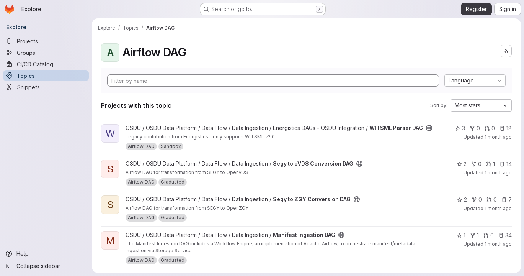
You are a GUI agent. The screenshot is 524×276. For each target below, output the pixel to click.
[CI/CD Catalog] (46, 64)
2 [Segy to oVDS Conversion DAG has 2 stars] (462, 164)
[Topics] (46, 75)
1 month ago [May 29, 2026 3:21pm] (498, 244)
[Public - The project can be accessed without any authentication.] (429, 128)
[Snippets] (46, 87)
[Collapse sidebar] (46, 266)
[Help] (46, 253)
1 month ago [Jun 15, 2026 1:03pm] (498, 137)
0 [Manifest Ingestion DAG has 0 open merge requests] (488, 235)
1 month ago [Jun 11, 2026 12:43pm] (498, 173)
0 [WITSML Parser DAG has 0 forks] (475, 128)
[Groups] (46, 52)
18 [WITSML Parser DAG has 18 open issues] (506, 128)
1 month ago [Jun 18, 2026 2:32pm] (498, 208)
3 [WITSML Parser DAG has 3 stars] (460, 128)
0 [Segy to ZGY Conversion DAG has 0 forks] (477, 199)
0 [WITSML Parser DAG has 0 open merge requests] (490, 128)
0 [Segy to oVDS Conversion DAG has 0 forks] (476, 164)
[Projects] (46, 41)
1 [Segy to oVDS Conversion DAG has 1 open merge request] (490, 164)
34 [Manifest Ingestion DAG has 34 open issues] (505, 235)
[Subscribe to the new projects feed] (506, 51)
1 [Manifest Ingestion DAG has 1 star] (461, 235)
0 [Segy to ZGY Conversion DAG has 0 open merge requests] (491, 199)
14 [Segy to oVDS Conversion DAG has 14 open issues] (506, 164)
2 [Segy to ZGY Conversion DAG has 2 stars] (462, 199)
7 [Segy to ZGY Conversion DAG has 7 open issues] (506, 199)
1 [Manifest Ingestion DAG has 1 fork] (474, 235)
